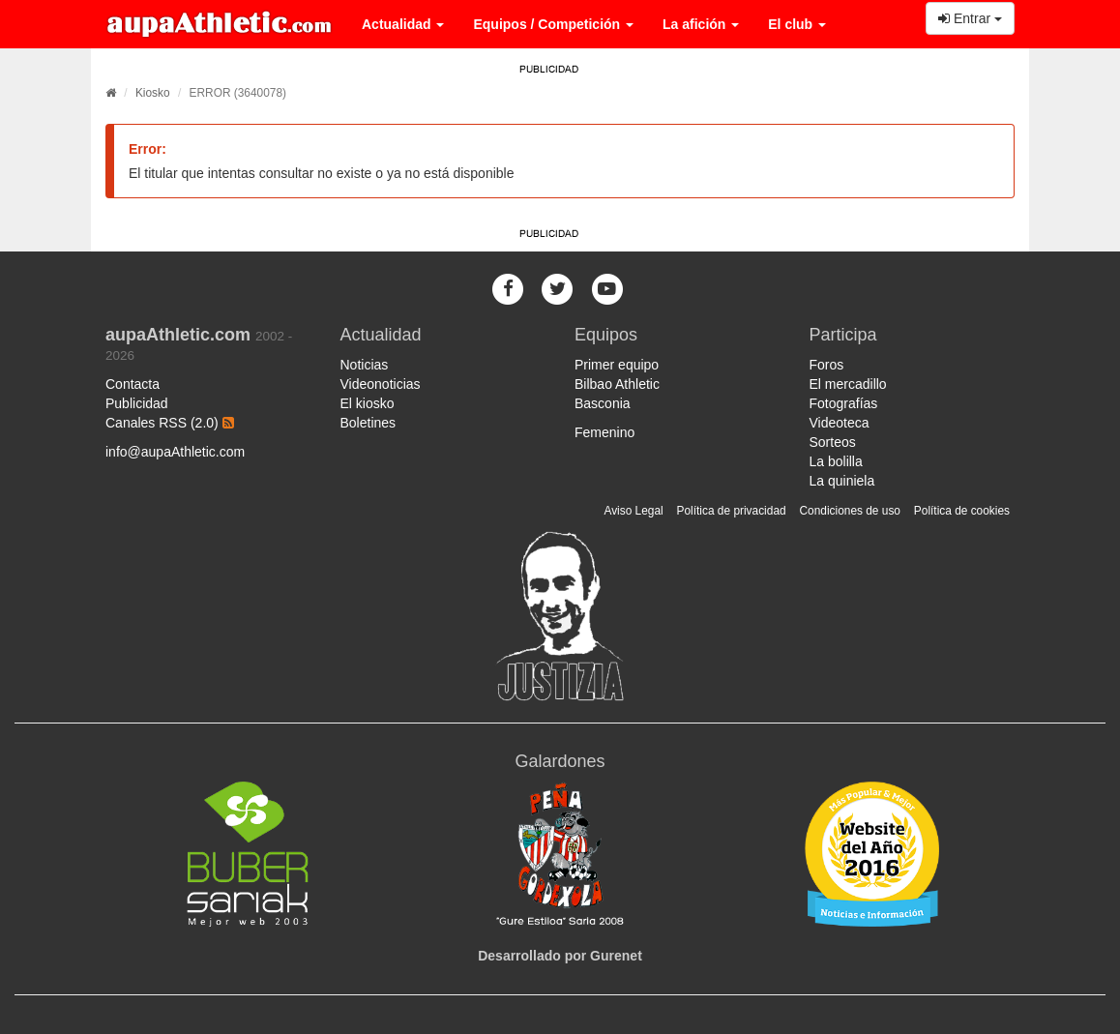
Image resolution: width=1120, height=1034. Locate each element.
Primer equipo (617, 364)
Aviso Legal (633, 510)
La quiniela (842, 480)
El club (797, 24)
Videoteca (839, 422)
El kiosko (367, 403)
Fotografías (844, 403)
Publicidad (136, 403)
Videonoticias (380, 384)
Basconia (603, 403)
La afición (701, 24)
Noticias (364, 364)
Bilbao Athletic (617, 384)
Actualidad (403, 24)
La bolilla (836, 461)
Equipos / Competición (553, 24)
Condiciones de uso (850, 510)
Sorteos (833, 442)
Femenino (604, 432)
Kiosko (152, 93)
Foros (827, 364)
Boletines (368, 422)
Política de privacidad (731, 510)
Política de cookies (962, 510)
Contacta (132, 384)
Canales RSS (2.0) (169, 422)
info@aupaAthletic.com (175, 451)
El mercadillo (848, 384)
